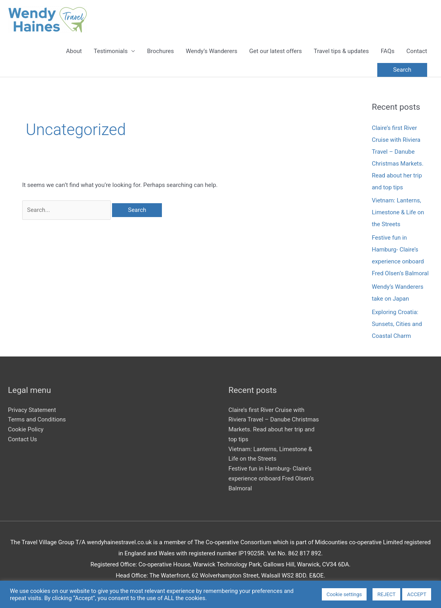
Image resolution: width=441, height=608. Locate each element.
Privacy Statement (32, 410)
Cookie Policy (26, 429)
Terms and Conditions (37, 419)
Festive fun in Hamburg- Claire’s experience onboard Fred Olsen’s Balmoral (271, 478)
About (74, 51)
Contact (417, 51)
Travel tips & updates (341, 51)
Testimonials (111, 51)
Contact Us (22, 439)
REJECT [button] (386, 594)
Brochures (160, 51)
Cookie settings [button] (344, 594)
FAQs (388, 51)
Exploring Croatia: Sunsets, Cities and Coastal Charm (397, 324)
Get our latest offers (275, 51)
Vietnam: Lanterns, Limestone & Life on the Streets (398, 212)
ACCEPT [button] (416, 594)
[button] (402, 70)
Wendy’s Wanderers (211, 51)
